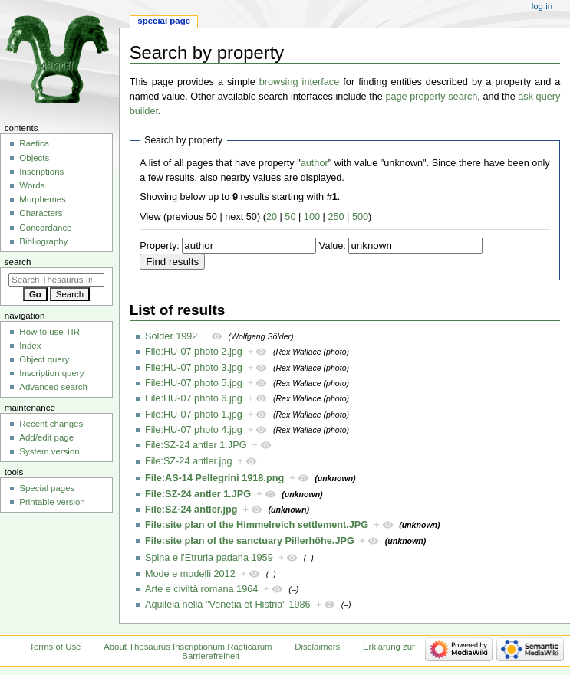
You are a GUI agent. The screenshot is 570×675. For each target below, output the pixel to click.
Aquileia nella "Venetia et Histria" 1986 (228, 604)
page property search (431, 96)
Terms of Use (55, 646)
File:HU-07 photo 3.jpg (193, 367)
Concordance (45, 227)
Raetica (34, 143)
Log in (542, 6)
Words (31, 185)
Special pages (46, 488)
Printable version (51, 501)
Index (30, 345)
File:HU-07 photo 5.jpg (193, 383)
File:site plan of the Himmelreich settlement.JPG (256, 524)
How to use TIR (49, 331)
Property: (159, 246)
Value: (332, 246)
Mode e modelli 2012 (190, 574)
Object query (44, 359)
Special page (163, 20)
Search (18, 262)
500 (360, 216)
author (314, 163)
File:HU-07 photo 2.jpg (193, 351)
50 (290, 216)
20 (271, 216)
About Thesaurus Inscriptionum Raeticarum (188, 646)
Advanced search (53, 387)
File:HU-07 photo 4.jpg (193, 429)
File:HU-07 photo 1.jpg (193, 414)
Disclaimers (317, 646)
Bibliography (43, 241)
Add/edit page (46, 437)
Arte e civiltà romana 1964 (201, 589)
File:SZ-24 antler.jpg (188, 461)
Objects (34, 157)
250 (336, 216)
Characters (40, 213)
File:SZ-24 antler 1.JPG (196, 445)
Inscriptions (41, 171)
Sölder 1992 (171, 336)
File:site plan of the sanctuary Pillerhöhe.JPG (249, 541)
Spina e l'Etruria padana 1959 (209, 557)
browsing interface (299, 82)
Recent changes (51, 423)
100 (312, 216)
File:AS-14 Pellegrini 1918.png (214, 478)
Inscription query (51, 373)
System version (49, 451)
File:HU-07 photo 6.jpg (193, 398)
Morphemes (42, 199)
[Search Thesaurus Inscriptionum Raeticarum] (56, 280)
